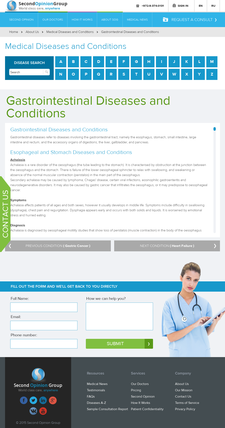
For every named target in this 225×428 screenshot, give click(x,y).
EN (201, 6)
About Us (32, 32)
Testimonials (96, 390)
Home (13, 32)
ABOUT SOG (109, 19)
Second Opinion (143, 396)
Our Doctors (140, 384)
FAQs (91, 396)
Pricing (136, 390)
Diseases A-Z (96, 403)
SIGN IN (180, 6)
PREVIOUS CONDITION (49, 246)
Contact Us (183, 396)
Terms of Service (187, 403)
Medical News (97, 384)
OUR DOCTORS (52, 19)
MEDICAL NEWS (137, 19)
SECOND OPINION (21, 19)
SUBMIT (130, 344)
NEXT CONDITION (178, 246)
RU (213, 6)
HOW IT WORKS (82, 19)
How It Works (140, 403)
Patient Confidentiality (147, 409)
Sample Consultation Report (107, 409)
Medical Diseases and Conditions (70, 32)
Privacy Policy (185, 409)
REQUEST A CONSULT (190, 19)
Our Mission (183, 390)
